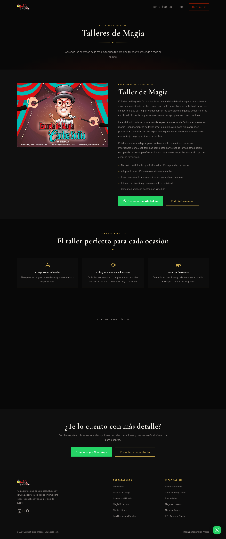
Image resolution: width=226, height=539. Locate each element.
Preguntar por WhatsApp (91, 451)
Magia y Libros (120, 510)
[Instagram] (20, 511)
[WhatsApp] (217, 530)
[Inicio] (61, 482)
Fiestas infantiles (174, 486)
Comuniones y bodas (175, 492)
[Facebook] (27, 511)
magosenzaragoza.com (47, 532)
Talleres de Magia (121, 492)
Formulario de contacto (135, 451)
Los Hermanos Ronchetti (125, 516)
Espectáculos (162, 6)
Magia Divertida (121, 504)
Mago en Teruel (172, 510)
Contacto (199, 6)
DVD (180, 6)
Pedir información (182, 200)
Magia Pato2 (119, 486)
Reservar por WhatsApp (140, 200)
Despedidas (171, 498)
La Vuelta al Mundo (122, 498)
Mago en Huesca (173, 504)
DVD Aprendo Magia (175, 516)
